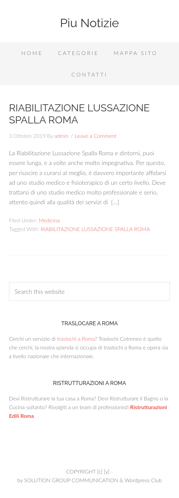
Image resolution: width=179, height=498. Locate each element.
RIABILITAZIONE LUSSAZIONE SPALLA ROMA (95, 229)
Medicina (49, 220)
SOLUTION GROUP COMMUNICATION (71, 480)
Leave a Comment (96, 135)
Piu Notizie (89, 23)
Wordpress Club (143, 480)
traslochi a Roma (76, 338)
